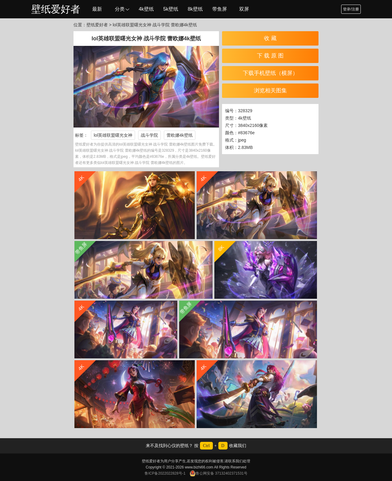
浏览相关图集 (270, 90)
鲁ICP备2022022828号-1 (165, 473)
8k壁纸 (195, 9)
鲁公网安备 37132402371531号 (218, 473)
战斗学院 (149, 135)
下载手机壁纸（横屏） (270, 73)
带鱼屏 (219, 9)
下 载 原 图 (270, 56)
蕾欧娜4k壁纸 (180, 135)
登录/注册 (351, 9)
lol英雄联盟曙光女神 (113, 135)
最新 (97, 9)
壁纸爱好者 (55, 9)
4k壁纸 (146, 9)
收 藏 (270, 38)
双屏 (244, 9)
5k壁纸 (170, 9)
